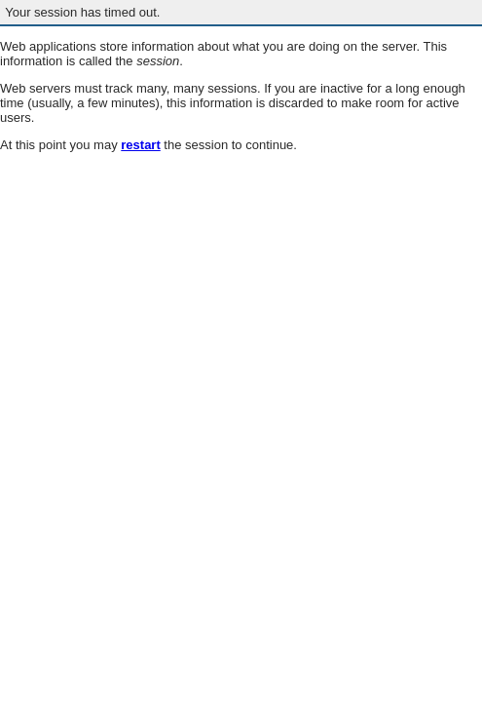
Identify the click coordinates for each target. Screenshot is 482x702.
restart (140, 144)
